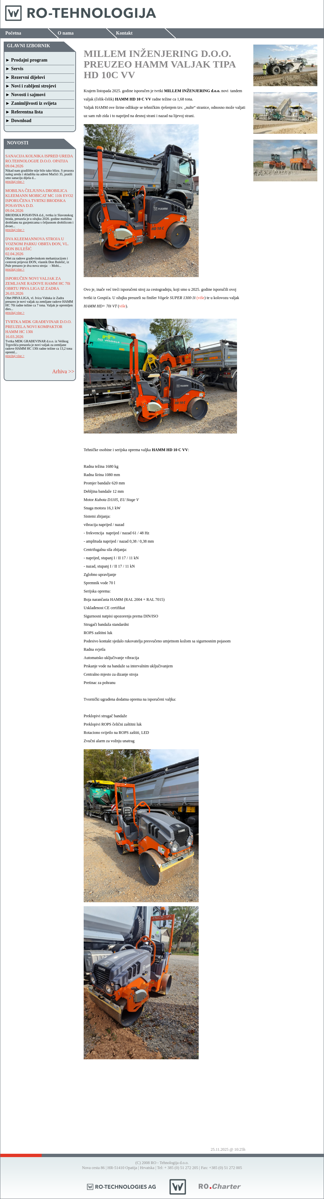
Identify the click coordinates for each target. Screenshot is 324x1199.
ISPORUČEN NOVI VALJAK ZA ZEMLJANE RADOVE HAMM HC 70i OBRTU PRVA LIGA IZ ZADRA (37, 283)
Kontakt (124, 33)
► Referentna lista (24, 111)
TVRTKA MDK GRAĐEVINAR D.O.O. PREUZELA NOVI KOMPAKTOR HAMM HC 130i (38, 326)
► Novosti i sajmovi (25, 94)
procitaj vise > (14, 181)
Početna (13, 33)
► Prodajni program (26, 60)
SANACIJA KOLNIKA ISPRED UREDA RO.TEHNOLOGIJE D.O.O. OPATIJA (39, 158)
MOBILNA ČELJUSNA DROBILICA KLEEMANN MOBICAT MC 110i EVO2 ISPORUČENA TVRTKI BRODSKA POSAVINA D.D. (39, 198)
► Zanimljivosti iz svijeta (30, 103)
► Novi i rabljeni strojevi (30, 86)
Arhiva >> (63, 371)
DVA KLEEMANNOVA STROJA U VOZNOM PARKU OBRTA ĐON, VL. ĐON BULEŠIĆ (37, 244)
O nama (66, 33)
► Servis (14, 68)
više (122, 306)
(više (200, 297)
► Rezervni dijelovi (25, 77)
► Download (18, 120)
